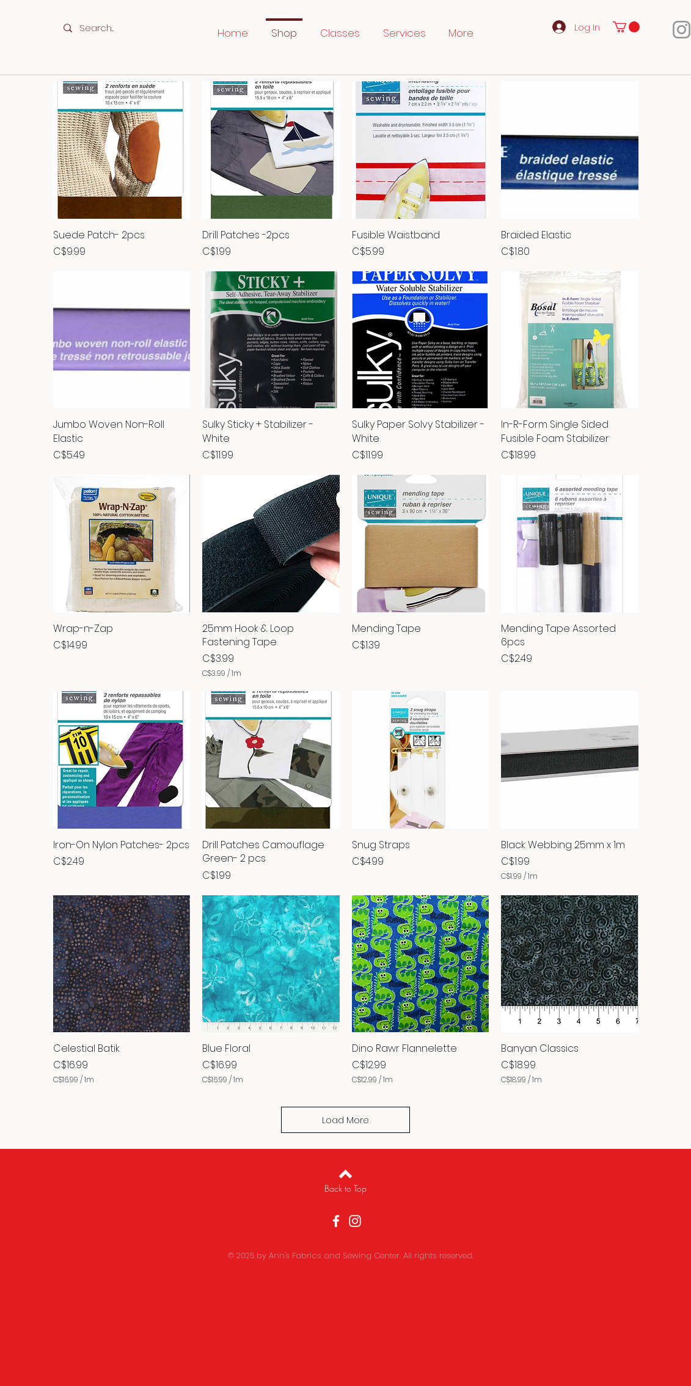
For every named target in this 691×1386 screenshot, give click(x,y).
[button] (626, 26)
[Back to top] (345, 1174)
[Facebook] (336, 1221)
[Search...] (105, 28)
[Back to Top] (345, 1188)
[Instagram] (355, 1221)
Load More (345, 1119)
